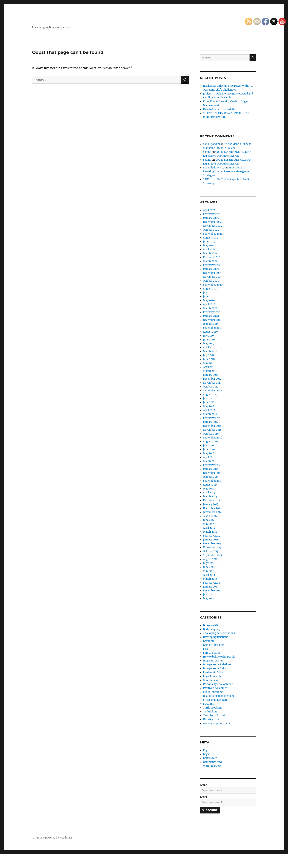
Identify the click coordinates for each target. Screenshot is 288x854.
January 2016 (211, 469)
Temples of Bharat (214, 715)
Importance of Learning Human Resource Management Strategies (227, 171)
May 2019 (208, 343)
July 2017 (208, 398)
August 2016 (210, 441)
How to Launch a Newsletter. (220, 109)
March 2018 (210, 371)
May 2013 (208, 571)
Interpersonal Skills (215, 668)
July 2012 (208, 594)
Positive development (215, 688)
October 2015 (211, 476)
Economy (208, 641)
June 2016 (209, 449)
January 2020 (211, 316)
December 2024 (212, 222)
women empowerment (216, 723)
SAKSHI (207, 179)
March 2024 (210, 253)
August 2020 (210, 288)
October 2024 (211, 229)
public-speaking (213, 692)
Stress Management (215, 699)
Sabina (207, 152)
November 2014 (212, 512)
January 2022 (211, 269)
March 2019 (210, 351)
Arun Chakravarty (213, 167)
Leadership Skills (213, 672)
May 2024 (209, 245)
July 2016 (208, 445)
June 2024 (209, 241)
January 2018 (210, 374)
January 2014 (210, 539)
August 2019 (210, 331)
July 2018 (208, 355)
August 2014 (210, 516)
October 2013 (210, 551)
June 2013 (208, 567)
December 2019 (212, 320)
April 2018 (209, 367)
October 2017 (211, 386)
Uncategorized (211, 719)
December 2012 (212, 590)
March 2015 (210, 496)
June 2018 (209, 359)
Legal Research (212, 676)
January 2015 (210, 504)
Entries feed (210, 758)
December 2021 (212, 273)
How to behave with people (219, 656)
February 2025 (211, 214)
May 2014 (208, 524)
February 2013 (211, 582)
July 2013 (208, 563)
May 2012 (208, 598)
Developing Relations (215, 637)
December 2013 (212, 543)
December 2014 (212, 508)
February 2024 (211, 257)
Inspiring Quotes (213, 660)
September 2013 (212, 555)
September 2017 (212, 390)
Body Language (212, 629)
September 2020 (212, 284)
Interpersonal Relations (217, 664)
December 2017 (212, 378)
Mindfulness (210, 680)
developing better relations (219, 633)
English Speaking (213, 645)
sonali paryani (211, 144)
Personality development (218, 684)
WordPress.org (212, 766)
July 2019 (208, 335)
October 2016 (211, 433)
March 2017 (210, 414)
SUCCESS (208, 703)
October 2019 (211, 324)
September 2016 (212, 437)
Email (203, 797)
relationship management (218, 696)
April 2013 (209, 574)
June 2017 (209, 402)
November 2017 (212, 382)
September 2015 (212, 480)
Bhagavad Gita (211, 625)
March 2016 (210, 461)
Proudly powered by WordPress (53, 837)
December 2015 (212, 473)
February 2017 (211, 418)
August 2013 (210, 559)
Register (208, 750)
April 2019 (209, 347)
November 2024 (212, 225)
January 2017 (210, 422)
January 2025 (211, 218)
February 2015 (211, 500)
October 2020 (211, 280)
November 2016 (212, 429)
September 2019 (212, 327)
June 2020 (209, 296)
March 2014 (210, 531)
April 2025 (209, 210)
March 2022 (210, 261)
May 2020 (209, 300)
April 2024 (209, 249)
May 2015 (208, 488)
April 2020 (209, 304)
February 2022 (211, 265)
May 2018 (208, 363)
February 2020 (211, 312)
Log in (207, 754)
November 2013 (212, 547)
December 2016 (212, 425)
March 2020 (210, 308)
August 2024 (210, 237)
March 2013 (210, 578)
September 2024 (212, 233)
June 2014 (209, 520)
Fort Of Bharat (211, 652)
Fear (205, 648)
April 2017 (209, 410)
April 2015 (209, 492)
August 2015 (210, 484)
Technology (210, 711)
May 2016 (208, 453)
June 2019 (209, 339)
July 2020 (208, 292)
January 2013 (210, 586)
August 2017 (210, 394)
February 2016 (211, 465)
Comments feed (212, 762)
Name (203, 785)
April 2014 (209, 527)
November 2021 (212, 276)
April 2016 (209, 457)
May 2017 (208, 406)
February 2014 (211, 535)
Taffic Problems (212, 707)
